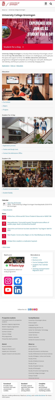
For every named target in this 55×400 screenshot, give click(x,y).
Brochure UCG (37, 260)
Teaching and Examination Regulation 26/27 (41, 269)
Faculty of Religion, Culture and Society (40, 356)
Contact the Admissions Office (12, 153)
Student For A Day (8, 115)
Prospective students (9, 318)
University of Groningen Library (37, 320)
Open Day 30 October (14, 203)
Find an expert (33, 323)
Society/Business (34, 318)
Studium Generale (34, 337)
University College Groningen (17, 10)
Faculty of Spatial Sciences (36, 366)
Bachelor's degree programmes (11, 324)
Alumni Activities (6, 346)
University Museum (34, 332)
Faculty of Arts (33, 358)
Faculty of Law (32, 363)
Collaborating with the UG (36, 327)
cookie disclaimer (39, 395)
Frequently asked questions (10, 339)
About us (4, 10)
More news (6, 247)
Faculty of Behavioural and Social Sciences (40, 354)
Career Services (33, 335)
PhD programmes (7, 336)
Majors (5, 106)
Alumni (4, 344)
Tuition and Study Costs (10, 149)
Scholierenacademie (7, 329)
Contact (35, 258)
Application (5, 66)
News (4, 214)
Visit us (13, 66)
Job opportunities (33, 349)
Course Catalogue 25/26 (40, 262)
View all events (7, 210)
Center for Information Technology (38, 330)
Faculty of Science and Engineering (38, 371)
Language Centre (33, 325)
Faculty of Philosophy (34, 368)
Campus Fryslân (33, 375)
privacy (29, 395)
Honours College (6, 334)
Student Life (6, 159)
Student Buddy (7, 193)
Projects (5, 110)
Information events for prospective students (12, 321)
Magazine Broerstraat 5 (8, 349)
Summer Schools (6, 331)
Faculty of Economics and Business (38, 351)
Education (20, 66)
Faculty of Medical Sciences (36, 361)
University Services (34, 378)
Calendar (5, 200)
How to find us (33, 346)
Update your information (9, 351)
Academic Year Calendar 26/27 (40, 265)
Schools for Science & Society (37, 340)
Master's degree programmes (10, 327)
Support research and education (11, 354)
